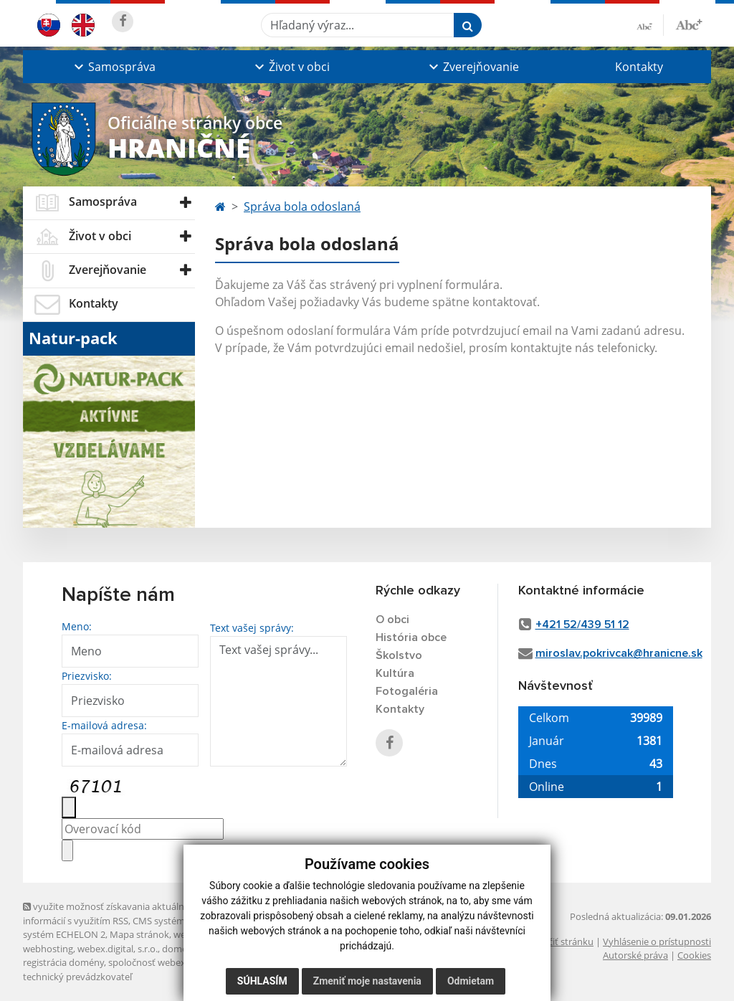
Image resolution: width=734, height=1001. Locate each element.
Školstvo (399, 655)
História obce (411, 637)
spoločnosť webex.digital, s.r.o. (173, 962)
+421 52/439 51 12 (582, 624)
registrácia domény (63, 962)
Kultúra (395, 673)
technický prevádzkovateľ (77, 976)
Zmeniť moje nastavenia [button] (367, 981)
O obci (392, 619)
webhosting (48, 948)
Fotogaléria (407, 691)
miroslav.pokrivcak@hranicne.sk (618, 653)
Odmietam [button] (470, 981)
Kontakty (639, 67)
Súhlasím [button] (262, 981)
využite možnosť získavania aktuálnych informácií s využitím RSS (111, 913)
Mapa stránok (139, 934)
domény (179, 948)
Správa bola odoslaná (302, 206)
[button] (113, 66)
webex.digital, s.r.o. (117, 948)
